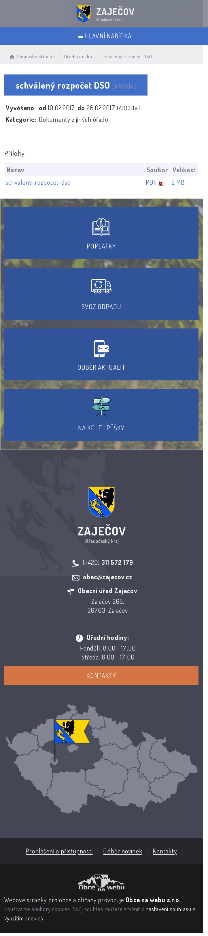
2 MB (183, 182)
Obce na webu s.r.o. (153, 903)
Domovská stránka (32, 56)
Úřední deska (78, 56)
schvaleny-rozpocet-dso (38, 182)
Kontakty (104, 675)
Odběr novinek (125, 854)
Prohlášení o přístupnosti (61, 854)
